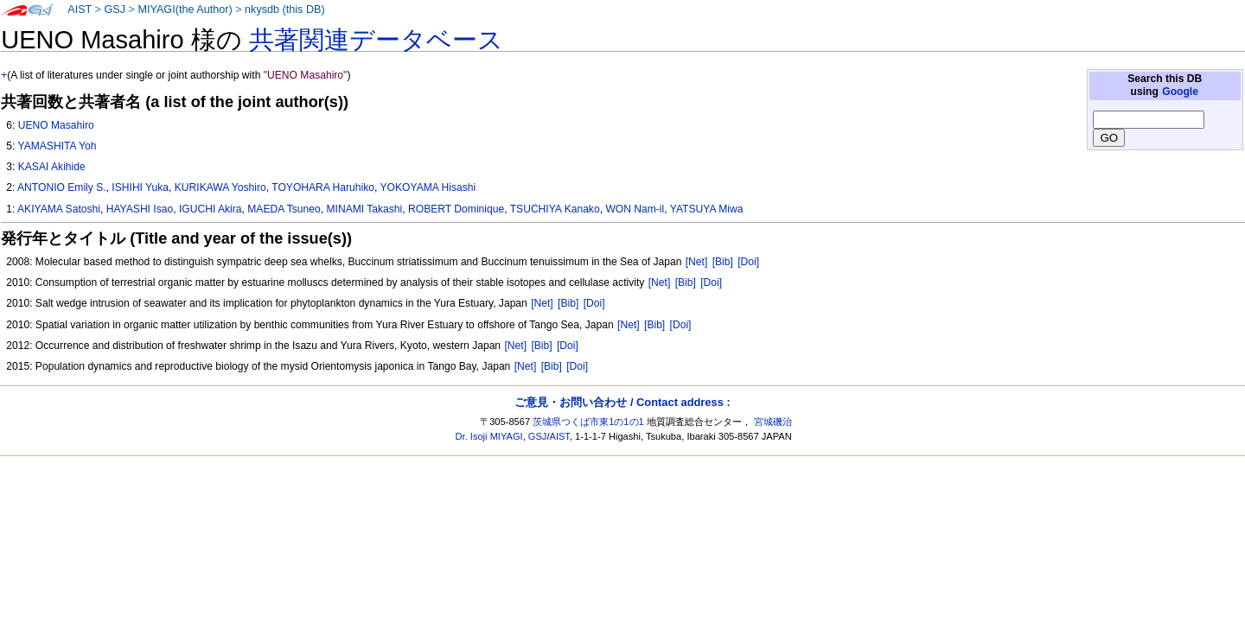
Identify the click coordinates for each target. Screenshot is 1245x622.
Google (1180, 92)
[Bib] (722, 262)
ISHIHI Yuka (140, 187)
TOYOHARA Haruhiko (322, 187)
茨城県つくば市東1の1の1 (588, 421)
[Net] (697, 262)
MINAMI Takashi (364, 209)
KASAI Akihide (52, 167)
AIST (79, 9)
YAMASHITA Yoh (56, 146)
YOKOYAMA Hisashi (428, 187)
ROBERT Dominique (456, 209)
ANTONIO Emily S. (61, 187)
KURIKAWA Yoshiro (220, 187)
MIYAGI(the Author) (184, 9)
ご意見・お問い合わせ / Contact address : (622, 402)
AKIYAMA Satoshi (58, 209)
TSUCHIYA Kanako (555, 209)
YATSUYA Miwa (707, 209)
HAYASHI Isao (140, 209)
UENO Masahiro (56, 125)
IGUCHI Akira (210, 209)
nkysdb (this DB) (285, 9)
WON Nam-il (634, 209)
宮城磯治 (773, 421)
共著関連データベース (376, 40)
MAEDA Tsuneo (283, 209)
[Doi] (748, 262)
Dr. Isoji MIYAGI (489, 436)
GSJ (114, 9)
